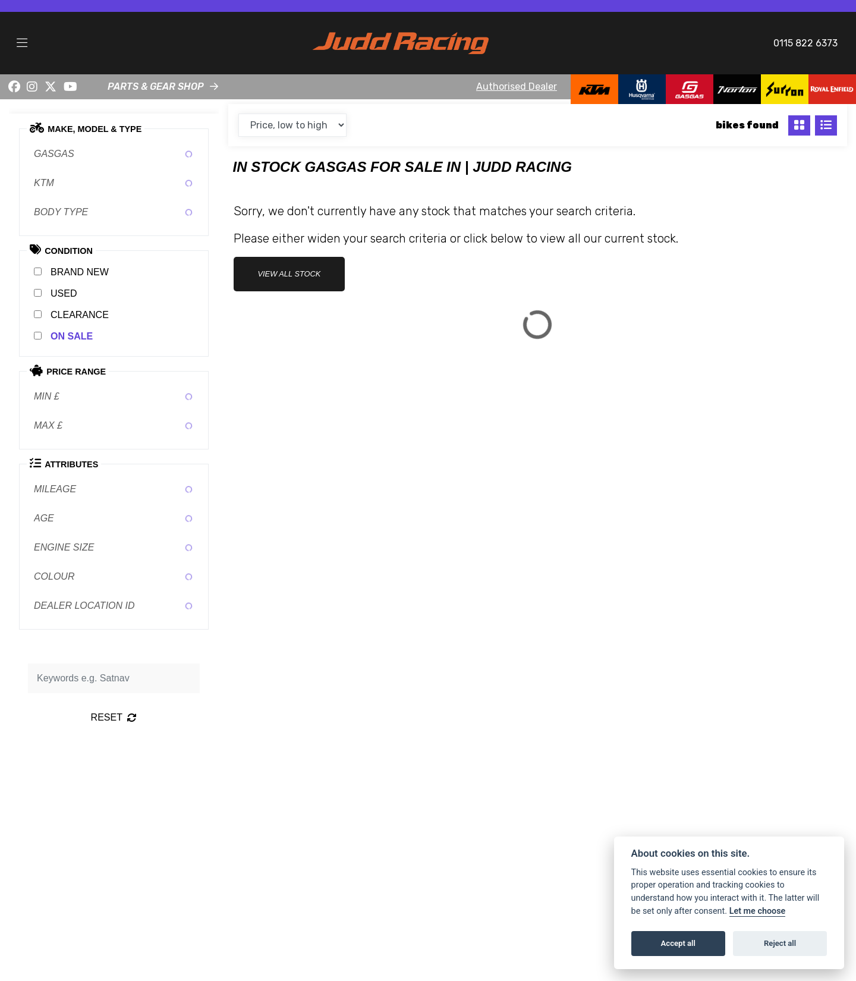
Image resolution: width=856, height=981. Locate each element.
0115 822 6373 (805, 43)
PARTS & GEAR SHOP (156, 86)
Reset (114, 717)
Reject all (780, 943)
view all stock (289, 273)
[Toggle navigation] (22, 43)
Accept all (678, 943)
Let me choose (757, 911)
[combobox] (114, 154)
